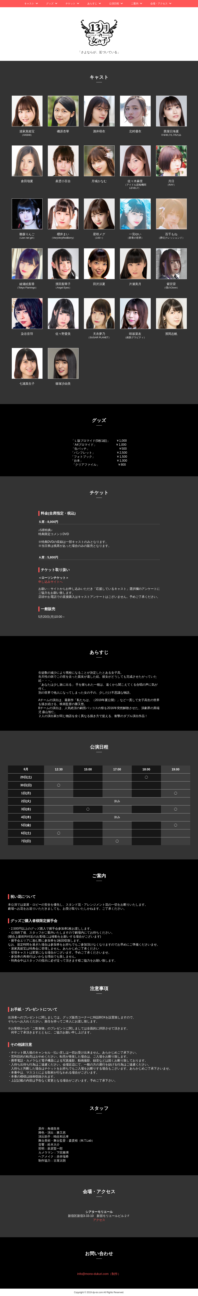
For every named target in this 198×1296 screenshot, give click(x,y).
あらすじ (92, 3)
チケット (70, 3)
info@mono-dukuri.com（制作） (99, 1273)
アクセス (99, 1219)
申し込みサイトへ (50, 581)
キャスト (29, 3)
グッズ (50, 3)
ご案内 (134, 3)
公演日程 (114, 3)
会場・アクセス (159, 3)
